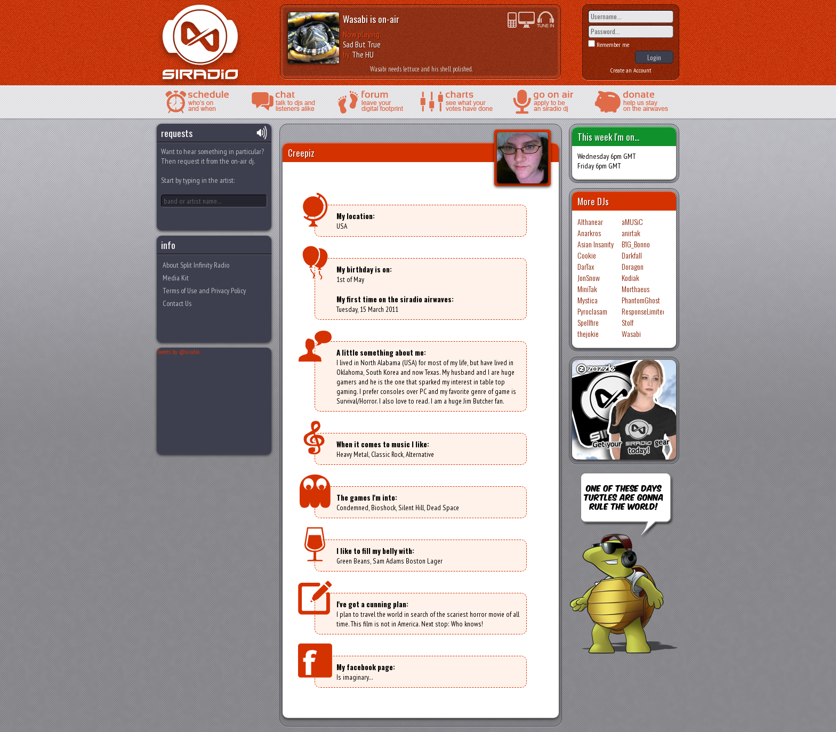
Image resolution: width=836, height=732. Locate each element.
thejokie (588, 333)
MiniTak (587, 288)
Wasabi (355, 19)
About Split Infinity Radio (196, 265)
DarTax (585, 266)
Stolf (627, 322)
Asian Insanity (595, 244)
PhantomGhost (641, 299)
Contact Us (177, 303)
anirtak (631, 232)
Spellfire (588, 322)
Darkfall (632, 255)
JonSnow (588, 277)
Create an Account (631, 70)
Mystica (587, 299)
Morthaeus (635, 288)
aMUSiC (632, 221)
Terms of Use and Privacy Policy (204, 290)
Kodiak (630, 277)
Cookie (586, 255)
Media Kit (176, 278)
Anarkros (589, 232)
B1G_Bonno (636, 244)
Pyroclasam (592, 311)
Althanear (590, 221)
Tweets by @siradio (178, 352)
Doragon (633, 266)
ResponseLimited (644, 311)
